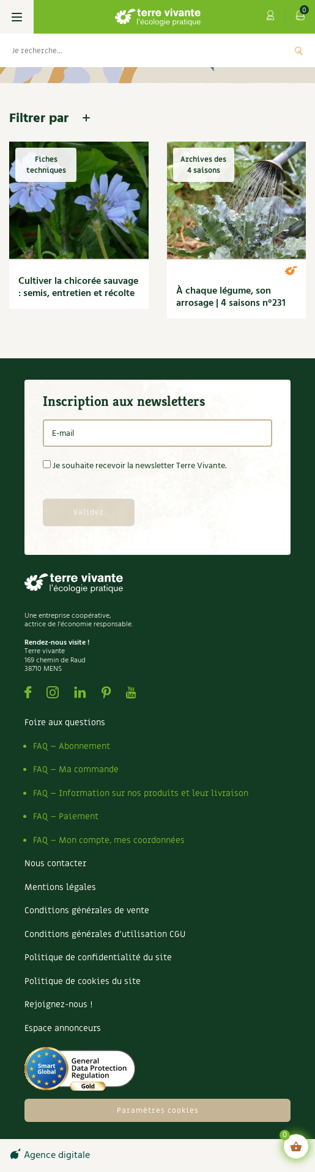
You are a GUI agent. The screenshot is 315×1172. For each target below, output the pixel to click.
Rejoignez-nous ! (58, 1004)
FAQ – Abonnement (71, 746)
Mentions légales (60, 887)
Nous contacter (55, 863)
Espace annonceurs (62, 1028)
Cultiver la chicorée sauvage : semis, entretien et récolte (78, 287)
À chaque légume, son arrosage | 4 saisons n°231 (231, 297)
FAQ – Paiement (65, 816)
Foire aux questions (64, 722)
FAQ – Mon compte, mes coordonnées (109, 840)
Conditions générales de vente (86, 910)
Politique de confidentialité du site (98, 957)
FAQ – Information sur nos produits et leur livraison (140, 793)
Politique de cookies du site (82, 981)
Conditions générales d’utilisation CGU (104, 934)
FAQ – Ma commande (76, 769)
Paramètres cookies (158, 1110)
